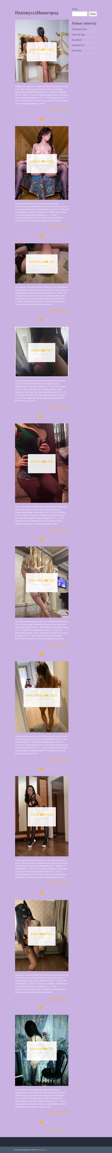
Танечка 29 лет (42, 262)
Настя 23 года (42, 50)
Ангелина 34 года (41, 695)
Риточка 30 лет (42, 581)
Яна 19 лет (77, 50)
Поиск (75, 9)
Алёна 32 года (41, 162)
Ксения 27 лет (78, 45)
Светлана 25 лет (79, 29)
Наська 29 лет (42, 1049)
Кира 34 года (42, 934)
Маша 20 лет (42, 462)
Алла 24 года (41, 815)
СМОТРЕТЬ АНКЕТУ (59, 110)
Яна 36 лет (77, 40)
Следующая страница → (57, 1131)
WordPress (43, 1150)
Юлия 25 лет (41, 350)
